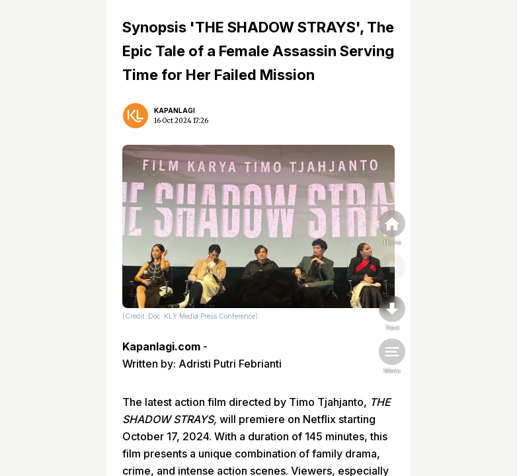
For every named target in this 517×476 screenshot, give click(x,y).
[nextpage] (392, 314)
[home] (392, 228)
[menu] (392, 357)
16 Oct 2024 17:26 (181, 120)
